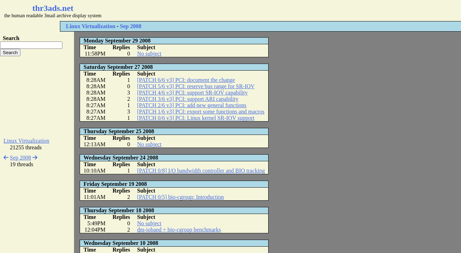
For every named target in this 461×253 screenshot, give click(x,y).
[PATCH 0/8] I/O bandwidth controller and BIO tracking (201, 171)
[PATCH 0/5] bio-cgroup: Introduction (180, 197)
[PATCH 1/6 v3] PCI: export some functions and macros (200, 112)
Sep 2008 (130, 26)
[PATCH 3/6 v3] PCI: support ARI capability (187, 99)
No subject (149, 54)
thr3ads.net (53, 8)
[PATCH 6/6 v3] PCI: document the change (186, 80)
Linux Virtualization (90, 26)
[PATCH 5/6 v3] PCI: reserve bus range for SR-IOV (196, 86)
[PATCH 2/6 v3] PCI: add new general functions (191, 105)
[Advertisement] (210, 10)
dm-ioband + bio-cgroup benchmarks (179, 230)
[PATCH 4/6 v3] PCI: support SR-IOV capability (192, 93)
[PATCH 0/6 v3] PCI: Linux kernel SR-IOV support (195, 118)
